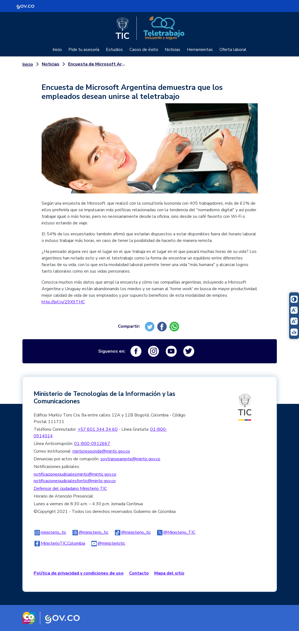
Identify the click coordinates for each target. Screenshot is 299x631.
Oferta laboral (232, 50)
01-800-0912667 (92, 444)
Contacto (139, 573)
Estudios (114, 50)
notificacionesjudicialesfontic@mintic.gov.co (75, 481)
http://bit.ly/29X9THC (63, 302)
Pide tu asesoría (83, 50)
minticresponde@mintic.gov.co (101, 451)
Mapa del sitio (169, 573)
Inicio (57, 50)
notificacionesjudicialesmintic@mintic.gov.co (75, 474)
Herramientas (200, 50)
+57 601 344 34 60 (98, 429)
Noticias (172, 50)
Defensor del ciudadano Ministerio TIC (70, 489)
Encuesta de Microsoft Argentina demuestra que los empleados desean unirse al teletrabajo (98, 64)
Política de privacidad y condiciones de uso (79, 573)
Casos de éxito (143, 50)
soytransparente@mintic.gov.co (130, 459)
